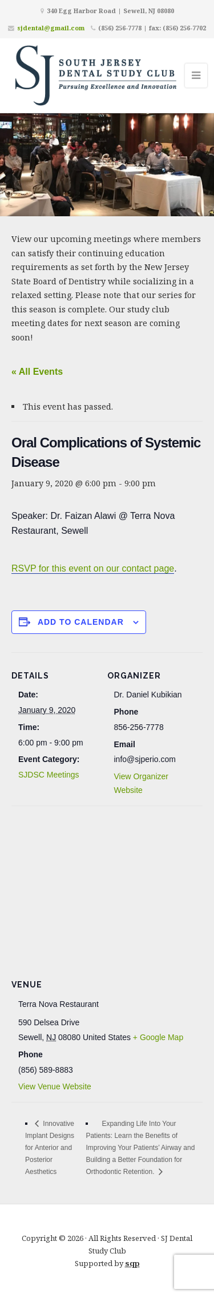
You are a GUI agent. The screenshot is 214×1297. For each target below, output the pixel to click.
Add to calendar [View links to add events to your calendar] (81, 621)
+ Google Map (158, 1037)
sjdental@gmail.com (50, 27)
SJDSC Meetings (48, 774)
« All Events (37, 371)
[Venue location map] (107, 888)
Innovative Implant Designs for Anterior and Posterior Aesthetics (49, 1148)
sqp (132, 1263)
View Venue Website (54, 1086)
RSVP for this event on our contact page (92, 568)
